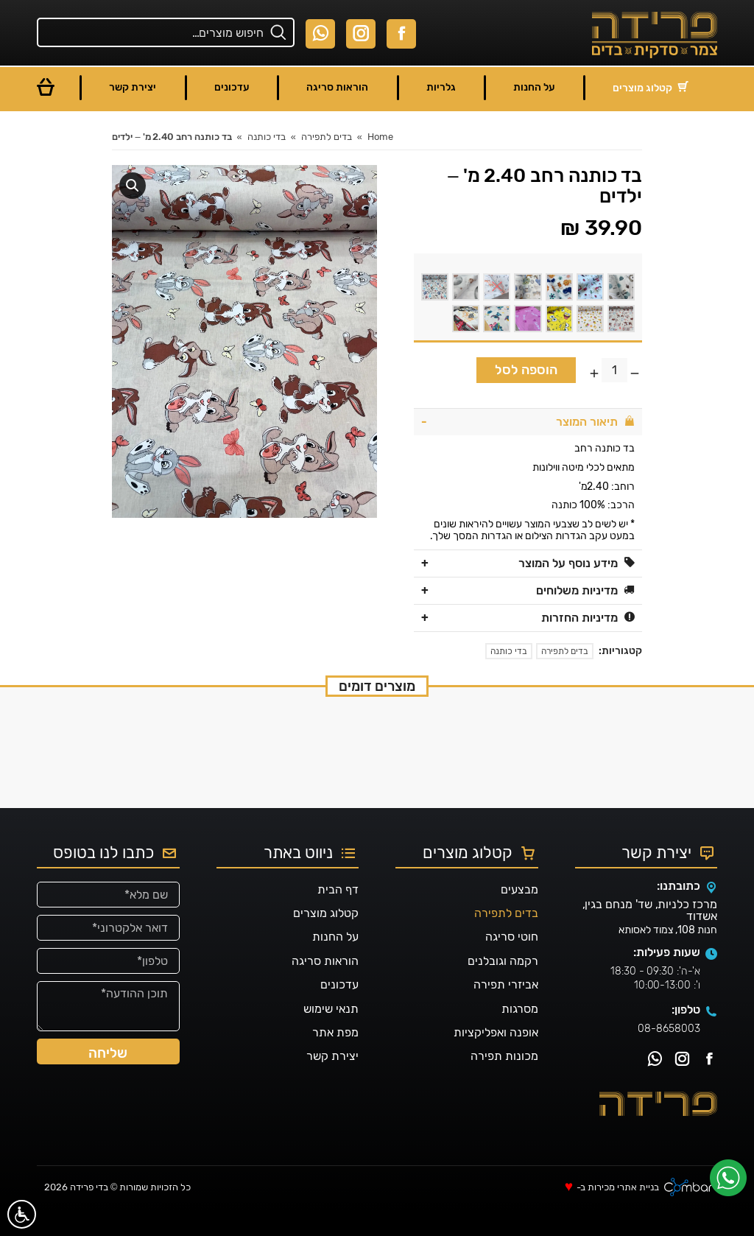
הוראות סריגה (325, 987)
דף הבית (338, 916)
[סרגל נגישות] (21, 1214)
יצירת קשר (332, 1083)
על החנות (335, 964)
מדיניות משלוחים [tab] (585, 590)
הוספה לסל (526, 369)
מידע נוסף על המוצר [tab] (576, 563)
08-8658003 (669, 1055)
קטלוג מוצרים (326, 940)
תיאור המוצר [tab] (595, 422)
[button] (132, 185)
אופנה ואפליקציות (496, 1059)
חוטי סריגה (511, 964)
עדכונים (339, 1011)
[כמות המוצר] (614, 370)
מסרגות (519, 1035)
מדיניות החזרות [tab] (588, 618)
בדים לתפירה (564, 651)
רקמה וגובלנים (503, 987)
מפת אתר (335, 1059)
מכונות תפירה (504, 1083)
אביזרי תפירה (505, 1011)
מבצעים (519, 916)
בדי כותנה (508, 651)
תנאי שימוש (331, 1035)
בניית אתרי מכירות (623, 1214)
